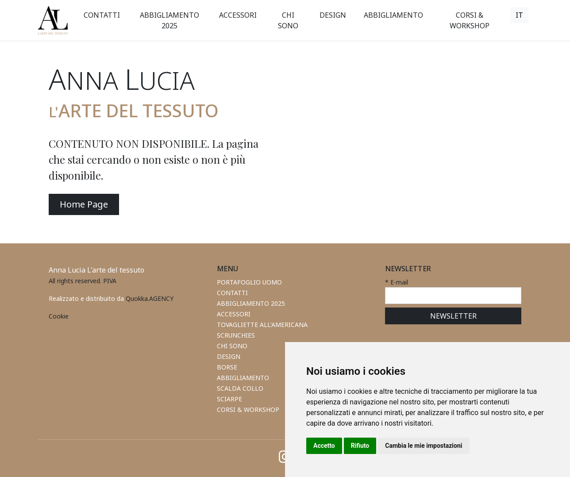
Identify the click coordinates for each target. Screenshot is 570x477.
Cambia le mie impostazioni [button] (423, 445)
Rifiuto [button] (360, 445)
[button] (238, 15)
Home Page (84, 204)
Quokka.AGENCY (149, 298)
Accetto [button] (324, 445)
